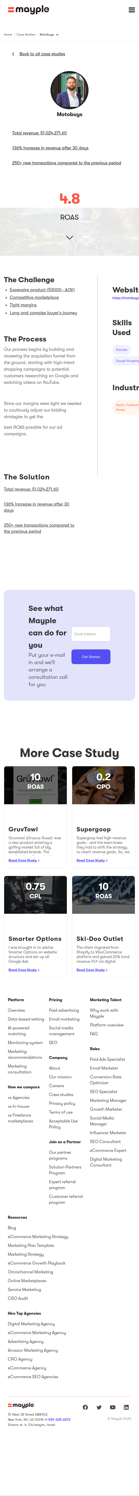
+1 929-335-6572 (57, 1420)
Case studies (61, 1094)
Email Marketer (104, 1068)
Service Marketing (24, 1289)
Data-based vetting (26, 1019)
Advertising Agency (26, 1341)
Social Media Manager (102, 1121)
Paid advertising (64, 1010)
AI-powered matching (18, 1030)
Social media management (61, 1030)
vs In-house (18, 1106)
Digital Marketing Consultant (106, 1162)
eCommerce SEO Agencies (33, 1376)
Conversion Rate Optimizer (105, 1079)
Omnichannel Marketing (30, 1271)
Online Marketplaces (27, 1280)
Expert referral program (62, 1184)
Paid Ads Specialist (107, 1059)
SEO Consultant (105, 1141)
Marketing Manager (108, 1100)
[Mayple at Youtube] (113, 1407)
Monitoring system (25, 1042)
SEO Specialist (103, 1091)
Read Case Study (23, 860)
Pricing (55, 1000)
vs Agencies (19, 1097)
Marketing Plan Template (31, 1245)
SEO (53, 1042)
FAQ (94, 1033)
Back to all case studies (42, 53)
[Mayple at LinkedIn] (126, 1407)
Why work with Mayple (104, 1013)
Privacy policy (62, 1103)
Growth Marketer (106, 1109)
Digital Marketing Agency (31, 1323)
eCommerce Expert (108, 1150)
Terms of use (61, 1112)
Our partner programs (60, 1155)
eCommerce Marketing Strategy (38, 1236)
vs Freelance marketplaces (20, 1118)
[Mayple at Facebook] (85, 1407)
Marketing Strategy (26, 1254)
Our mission (60, 1076)
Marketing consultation (19, 1069)
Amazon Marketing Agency (33, 1350)
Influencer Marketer (108, 1132)
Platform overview (107, 1024)
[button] (131, 9)
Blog (12, 1227)
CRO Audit (18, 1298)
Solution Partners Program (65, 1170)
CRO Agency (20, 1359)
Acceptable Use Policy (63, 1124)
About (54, 1068)
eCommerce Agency (27, 1367)
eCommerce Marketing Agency (37, 1332)
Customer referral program (66, 1199)
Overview (16, 1010)
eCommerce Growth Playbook (37, 1263)
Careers (56, 1085)
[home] (28, 9)
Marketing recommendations (25, 1054)
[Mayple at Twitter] (99, 1407)
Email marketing (64, 1019)
